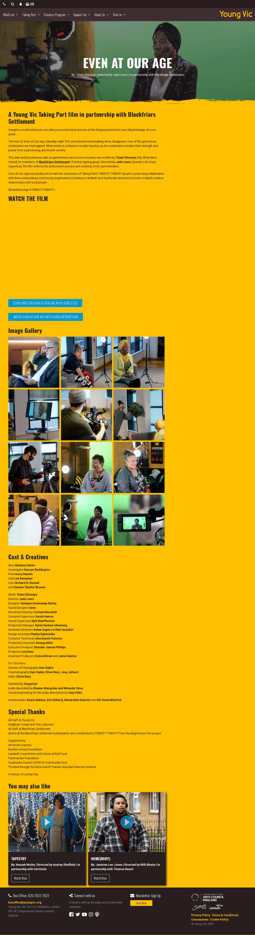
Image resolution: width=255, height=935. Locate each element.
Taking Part (29, 14)
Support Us (79, 14)
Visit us (117, 14)
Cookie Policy (219, 919)
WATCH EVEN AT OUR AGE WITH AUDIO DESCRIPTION (45, 316)
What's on (8, 14)
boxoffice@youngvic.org (24, 902)
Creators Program (54, 14)
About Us (99, 14)
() (29, 4)
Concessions (199, 919)
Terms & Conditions (225, 915)
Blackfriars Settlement (54, 162)
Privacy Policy (200, 915)
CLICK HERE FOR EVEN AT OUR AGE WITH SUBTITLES (45, 303)
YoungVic (236, 14)
